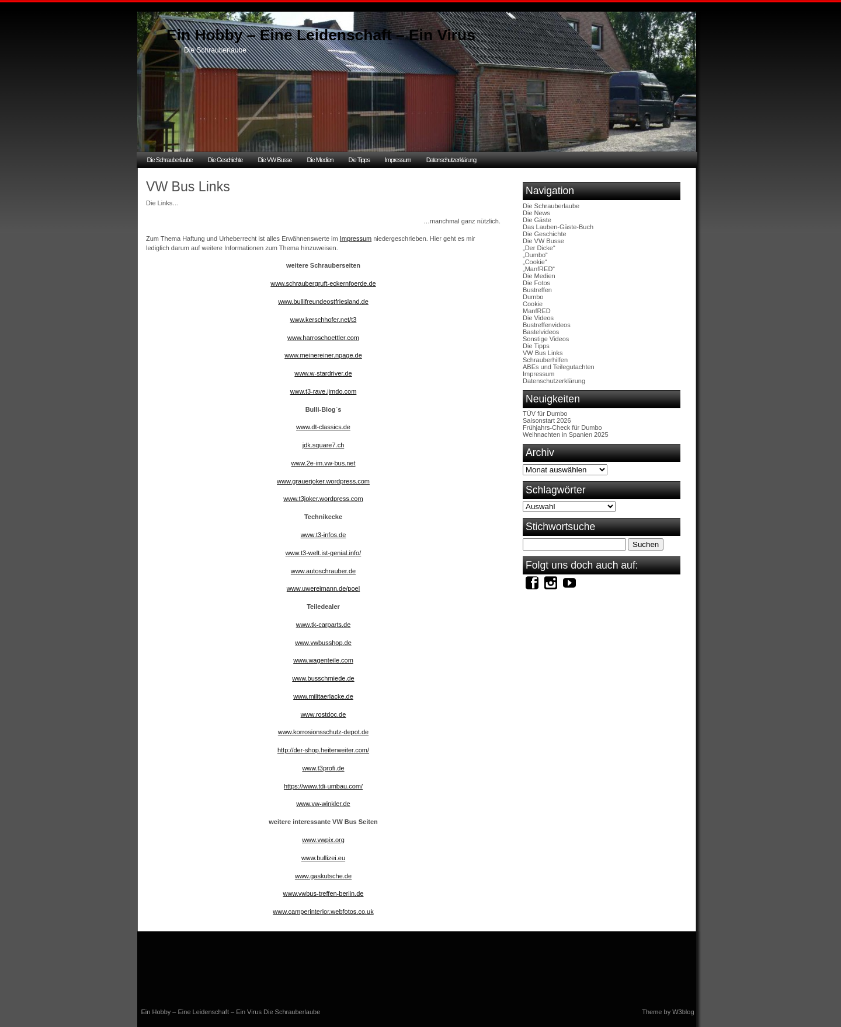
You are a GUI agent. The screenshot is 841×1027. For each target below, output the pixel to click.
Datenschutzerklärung (451, 159)
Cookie (533, 303)
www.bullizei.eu (323, 857)
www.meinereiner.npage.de (323, 355)
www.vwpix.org (323, 839)
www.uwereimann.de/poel (323, 588)
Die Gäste (537, 219)
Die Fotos (536, 282)
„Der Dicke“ (539, 247)
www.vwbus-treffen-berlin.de (323, 893)
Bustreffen (537, 289)
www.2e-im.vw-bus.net (323, 463)
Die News (536, 212)
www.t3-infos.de (323, 534)
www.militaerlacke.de (323, 696)
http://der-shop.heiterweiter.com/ (323, 749)
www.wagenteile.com (323, 660)
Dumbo (533, 296)
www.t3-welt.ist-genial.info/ (324, 552)
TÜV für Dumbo (545, 413)
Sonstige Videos (546, 338)
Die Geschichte (225, 159)
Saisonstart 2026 (547, 420)
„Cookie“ (535, 261)
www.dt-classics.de (323, 426)
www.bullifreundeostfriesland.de (323, 301)
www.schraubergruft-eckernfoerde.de (323, 283)
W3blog (683, 1011)
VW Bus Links (542, 352)
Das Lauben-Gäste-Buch (558, 226)
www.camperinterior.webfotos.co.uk (323, 911)
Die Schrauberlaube (170, 159)
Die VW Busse (274, 159)
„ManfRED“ (539, 268)
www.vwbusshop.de (323, 642)
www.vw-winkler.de (323, 803)
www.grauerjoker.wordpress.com (323, 481)
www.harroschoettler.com (323, 337)
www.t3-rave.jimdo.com (323, 391)
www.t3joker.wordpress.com (323, 498)
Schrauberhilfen (545, 359)
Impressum (398, 159)
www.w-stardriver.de (323, 373)
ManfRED (537, 310)
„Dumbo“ (535, 254)
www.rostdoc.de (323, 714)
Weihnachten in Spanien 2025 (566, 434)
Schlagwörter (556, 490)
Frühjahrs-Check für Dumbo (562, 427)
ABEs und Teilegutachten (559, 366)
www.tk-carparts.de (323, 624)
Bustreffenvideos (547, 324)
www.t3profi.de (323, 768)
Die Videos (538, 317)
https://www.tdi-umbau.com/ (323, 786)
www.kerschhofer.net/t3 (323, 319)
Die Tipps (359, 159)
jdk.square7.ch (324, 444)
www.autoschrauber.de (323, 570)
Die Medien (320, 159)
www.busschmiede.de (323, 678)
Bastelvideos (541, 331)
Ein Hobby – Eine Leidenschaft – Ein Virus (320, 35)
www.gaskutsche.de (323, 875)
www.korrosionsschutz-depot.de (323, 731)
